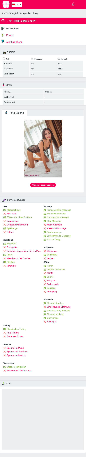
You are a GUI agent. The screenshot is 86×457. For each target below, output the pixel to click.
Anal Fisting (13, 332)
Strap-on (51, 280)
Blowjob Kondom (55, 303)
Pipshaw (11, 262)
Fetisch (10, 232)
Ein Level (11, 213)
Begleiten (11, 243)
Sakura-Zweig (53, 239)
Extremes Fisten (15, 336)
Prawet (7, 35)
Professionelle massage (59, 210)
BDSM (50, 273)
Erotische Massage (56, 213)
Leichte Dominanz (56, 269)
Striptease (52, 251)
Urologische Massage (58, 217)
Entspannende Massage (59, 235)
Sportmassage (54, 232)
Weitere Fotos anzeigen (43, 185)
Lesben (50, 258)
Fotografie (12, 247)
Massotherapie (54, 224)
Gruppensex (12, 221)
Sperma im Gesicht (16, 355)
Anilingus (51, 321)
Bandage (51, 288)
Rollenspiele (53, 284)
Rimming (11, 265)
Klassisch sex (13, 210)
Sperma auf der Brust (17, 351)
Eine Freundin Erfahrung (58, 307)
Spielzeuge (12, 228)
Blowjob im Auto (55, 314)
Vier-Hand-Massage (56, 228)
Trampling (52, 291)
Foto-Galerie (14, 112)
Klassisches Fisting (16, 329)
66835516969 (12, 28)
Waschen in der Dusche (18, 258)
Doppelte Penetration (17, 224)
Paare (9, 254)
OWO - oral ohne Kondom (19, 217)
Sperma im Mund (15, 348)
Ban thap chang (11, 41)
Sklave (50, 277)
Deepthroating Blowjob (58, 310)
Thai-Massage (54, 221)
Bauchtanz (52, 254)
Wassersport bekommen (19, 370)
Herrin (50, 265)
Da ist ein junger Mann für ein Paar (24, 251)
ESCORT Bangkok (10, 13)
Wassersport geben (16, 367)
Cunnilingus (53, 318)
